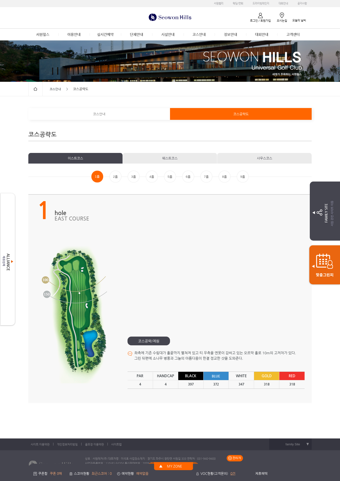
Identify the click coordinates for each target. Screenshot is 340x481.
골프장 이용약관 (94, 444)
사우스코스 (264, 158)
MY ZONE (174, 466)
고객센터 (293, 34)
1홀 (97, 176)
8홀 (224, 176)
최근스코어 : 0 (102, 473)
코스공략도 (241, 114)
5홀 (170, 176)
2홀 (115, 176)
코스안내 (199, 34)
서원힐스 (42, 34)
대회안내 (283, 3)
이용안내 (74, 34)
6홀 (188, 176)
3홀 (134, 176)
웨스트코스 (170, 158)
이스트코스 (75, 158)
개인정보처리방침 (67, 444)
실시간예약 (105, 34)
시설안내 (167, 34)
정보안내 (230, 34)
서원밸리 (218, 3)
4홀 (152, 176)
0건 (232, 473)
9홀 (243, 176)
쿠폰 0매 (56, 473)
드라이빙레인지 (261, 3)
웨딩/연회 (238, 3)
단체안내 (136, 34)
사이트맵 (116, 444)
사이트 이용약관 (40, 444)
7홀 (206, 176)
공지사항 (302, 3)
